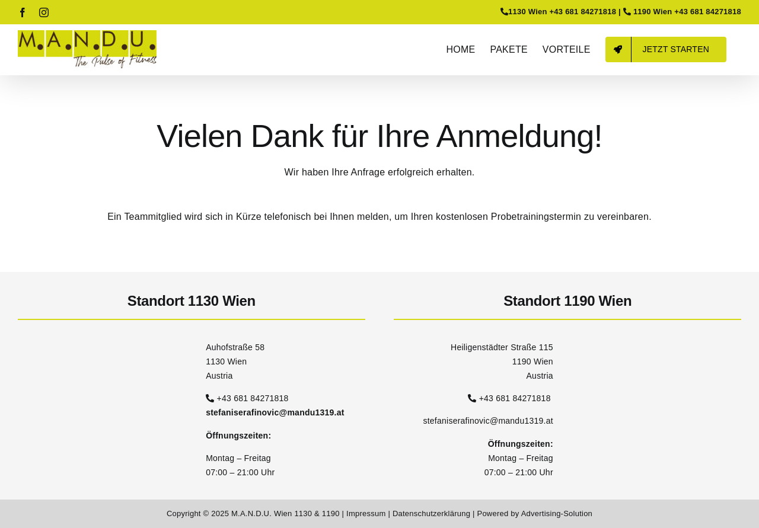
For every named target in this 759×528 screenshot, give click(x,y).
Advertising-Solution (556, 513)
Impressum (367, 513)
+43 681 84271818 (253, 398)
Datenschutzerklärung (433, 513)
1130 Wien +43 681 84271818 (562, 11)
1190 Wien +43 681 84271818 (687, 11)
